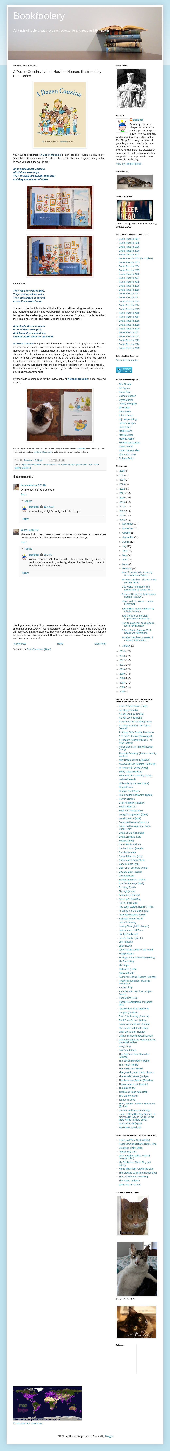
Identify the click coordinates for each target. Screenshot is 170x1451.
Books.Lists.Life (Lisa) (130, 836)
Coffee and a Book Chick (131, 860)
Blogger (109, 1436)
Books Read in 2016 (129, 313)
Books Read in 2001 (129, 254)
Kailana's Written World (131, 918)
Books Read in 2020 (129, 328)
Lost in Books (126, 941)
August (126, 541)
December (127, 523)
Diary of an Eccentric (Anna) (133, 868)
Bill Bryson (124, 388)
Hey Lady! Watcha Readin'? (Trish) (136, 906)
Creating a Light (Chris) (131, 1148)
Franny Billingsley (128, 403)
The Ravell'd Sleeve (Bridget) (134, 1076)
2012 (122, 660)
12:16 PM (33, 530)
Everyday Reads (127, 887)
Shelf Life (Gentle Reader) (132, 1032)
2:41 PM (48, 554)
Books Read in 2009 (129, 285)
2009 (122, 673)
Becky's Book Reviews (130, 771)
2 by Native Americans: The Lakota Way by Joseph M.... (137, 588)
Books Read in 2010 (129, 289)
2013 (122, 656)
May (124, 555)
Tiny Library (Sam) (128, 1096)
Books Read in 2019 (129, 324)
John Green (125, 411)
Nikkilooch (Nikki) (127, 969)
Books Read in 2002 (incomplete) (136, 258)
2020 (122, 497)
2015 (122, 520)
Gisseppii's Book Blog (130, 899)
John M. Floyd (126, 415)
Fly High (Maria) (127, 891)
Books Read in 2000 (129, 250)
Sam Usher (94, 464)
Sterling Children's (22, 468)
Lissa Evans (125, 427)
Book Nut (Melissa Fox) (131, 810)
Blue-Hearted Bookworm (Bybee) (136, 795)
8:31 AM (42, 485)
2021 (122, 493)
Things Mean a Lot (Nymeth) (133, 1084)
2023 (122, 484)
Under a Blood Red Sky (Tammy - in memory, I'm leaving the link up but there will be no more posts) (137, 1117)
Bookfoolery (39, 15)
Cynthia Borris (126, 400)
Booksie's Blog (126, 840)
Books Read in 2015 (129, 309)
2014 (122, 651)
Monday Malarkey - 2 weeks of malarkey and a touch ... (137, 638)
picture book (82, 464)
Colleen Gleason (127, 396)
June (125, 550)
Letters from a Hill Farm (131, 930)
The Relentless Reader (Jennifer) (136, 1080)
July (124, 546)
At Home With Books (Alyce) (133, 768)
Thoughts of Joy (127, 1088)
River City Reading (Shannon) (134, 1016)
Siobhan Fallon (126, 458)
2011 (122, 664)
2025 (122, 475)
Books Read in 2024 (129, 344)
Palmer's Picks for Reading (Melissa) (137, 977)
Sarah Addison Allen (129, 450)
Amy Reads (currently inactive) (134, 760)
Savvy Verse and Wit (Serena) (134, 1024)
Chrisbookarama (127, 852)
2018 (122, 506)
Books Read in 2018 (129, 320)
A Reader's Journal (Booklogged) (136, 736)
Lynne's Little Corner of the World (136, 949)
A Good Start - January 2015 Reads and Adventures (136, 631)
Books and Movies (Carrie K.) (134, 822)
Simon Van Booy (127, 454)
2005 (122, 691)
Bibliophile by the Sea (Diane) (134, 783)
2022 (122, 488)
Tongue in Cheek (127, 1099)
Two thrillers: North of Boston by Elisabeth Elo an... (138, 610)
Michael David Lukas (129, 442)
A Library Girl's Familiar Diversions (136, 732)
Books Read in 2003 (129, 262)
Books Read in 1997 (129, 239)
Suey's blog (125, 1046)
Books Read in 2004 (129, 266)
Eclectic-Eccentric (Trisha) (132, 879)
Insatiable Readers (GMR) (132, 914)
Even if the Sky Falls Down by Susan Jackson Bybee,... (137, 573)
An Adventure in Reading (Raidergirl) (137, 764)
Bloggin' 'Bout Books (129, 791)
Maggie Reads (126, 953)
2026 (122, 470)
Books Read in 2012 (129, 297)
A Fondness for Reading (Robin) (135, 721)
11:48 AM (49, 506)
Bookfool (34, 506)
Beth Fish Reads (127, 779)
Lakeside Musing (127, 922)
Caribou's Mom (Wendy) (131, 848)
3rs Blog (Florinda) (128, 710)
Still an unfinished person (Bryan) (136, 1035)
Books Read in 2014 (129, 305)
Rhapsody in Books (129, 1012)
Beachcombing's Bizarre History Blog (138, 1144)
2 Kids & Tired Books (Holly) (133, 706)
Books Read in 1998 (129, 243)
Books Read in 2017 (129, 317)
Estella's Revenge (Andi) (131, 883)
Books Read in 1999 (129, 247)
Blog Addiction (126, 787)
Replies (28, 501)
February (127, 568)
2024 (122, 479)
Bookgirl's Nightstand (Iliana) (133, 814)
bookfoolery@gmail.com (42, 452)
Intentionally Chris (128, 1151)
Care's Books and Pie (130, 844)
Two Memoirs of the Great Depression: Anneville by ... (137, 617)
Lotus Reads (125, 945)
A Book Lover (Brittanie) (131, 717)
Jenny (24, 530)
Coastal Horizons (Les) (130, 856)
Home (60, 643)
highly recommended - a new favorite (38, 464)
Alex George (125, 384)
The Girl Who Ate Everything (133, 1176)
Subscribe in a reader (127, 360)
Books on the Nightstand (131, 832)
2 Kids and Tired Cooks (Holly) (134, 1140)
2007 (122, 682)
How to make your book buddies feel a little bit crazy (138, 624)
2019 (122, 502)
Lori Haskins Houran (66, 464)
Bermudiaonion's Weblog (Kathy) (135, 775)
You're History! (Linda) (130, 1127)
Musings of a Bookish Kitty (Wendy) (137, 957)
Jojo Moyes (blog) (128, 419)
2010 (122, 669)
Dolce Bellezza (126, 875)
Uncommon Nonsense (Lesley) (134, 1110)
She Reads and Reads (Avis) (133, 1028)
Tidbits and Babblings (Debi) (133, 1092)
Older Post (100, 643)
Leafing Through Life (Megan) (134, 926)
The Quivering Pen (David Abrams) (136, 1072)
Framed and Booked (129, 895)
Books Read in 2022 (129, 336)
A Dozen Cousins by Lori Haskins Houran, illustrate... (139, 595)
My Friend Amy (126, 961)
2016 (122, 515)
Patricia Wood (126, 446)
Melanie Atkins (126, 439)
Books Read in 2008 (129, 282)
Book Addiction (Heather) (131, 803)
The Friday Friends (128, 1064)
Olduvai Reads (126, 973)
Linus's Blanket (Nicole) (131, 938)
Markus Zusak (126, 435)
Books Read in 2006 (129, 274)
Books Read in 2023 (129, 340)
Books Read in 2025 (129, 348)
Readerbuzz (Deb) (128, 998)
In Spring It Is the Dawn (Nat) (134, 910)
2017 (122, 511)
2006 (122, 687)
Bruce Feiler (125, 392)
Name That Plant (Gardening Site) (136, 1169)
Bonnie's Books (127, 799)
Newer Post (20, 643)
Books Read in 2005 (129, 270)
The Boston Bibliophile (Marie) (134, 1060)
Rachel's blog (126, 987)
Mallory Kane (125, 431)
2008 (122, 678)
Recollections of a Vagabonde (134, 1008)
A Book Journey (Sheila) (131, 714)
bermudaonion (29, 485)
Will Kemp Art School (129, 1184)
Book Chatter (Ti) (127, 806)
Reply (24, 494)
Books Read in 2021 (129, 332)
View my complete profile (128, 164)
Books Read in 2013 (129, 301)
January (126, 645)
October (126, 532)
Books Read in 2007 (129, 278)
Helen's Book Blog (128, 903)
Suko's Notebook (127, 1050)
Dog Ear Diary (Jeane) (130, 871)
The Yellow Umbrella (129, 1180)
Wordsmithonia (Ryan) (130, 1123)
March (125, 564)
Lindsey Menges (127, 423)
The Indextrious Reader (131, 1068)
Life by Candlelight (128, 934)
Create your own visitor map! (27, 1423)
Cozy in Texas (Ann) (129, 864)
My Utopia (124, 965)
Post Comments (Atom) (39, 649)
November (127, 528)
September (128, 537)
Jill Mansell (124, 407)
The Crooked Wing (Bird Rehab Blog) (138, 1172)
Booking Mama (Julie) (130, 818)
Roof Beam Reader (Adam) (133, 1020)
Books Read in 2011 (129, 293)
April (125, 559)
